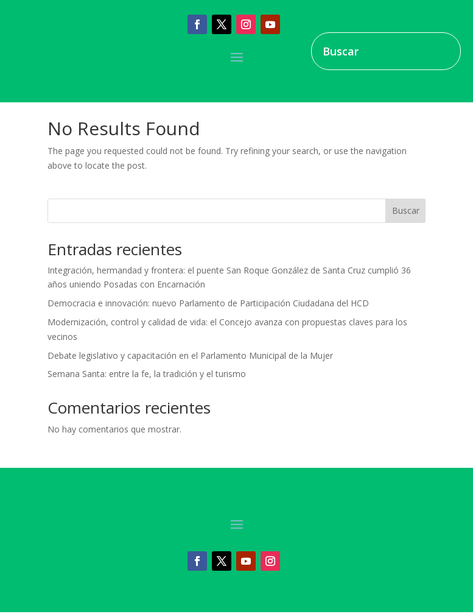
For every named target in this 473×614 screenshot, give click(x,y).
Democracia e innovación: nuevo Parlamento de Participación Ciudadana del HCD (208, 303)
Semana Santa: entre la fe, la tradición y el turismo (146, 373)
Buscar (405, 210)
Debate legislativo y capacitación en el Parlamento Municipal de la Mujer (190, 355)
